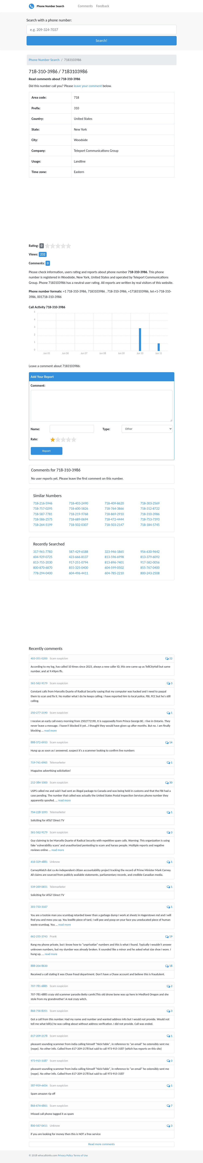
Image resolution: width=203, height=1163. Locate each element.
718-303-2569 (150, 503)
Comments (85, 6)
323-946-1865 (114, 552)
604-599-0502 (114, 568)
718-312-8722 (150, 509)
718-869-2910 (114, 514)
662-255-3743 (39, 936)
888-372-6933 (39, 742)
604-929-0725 (42, 557)
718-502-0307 (78, 525)
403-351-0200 (39, 658)
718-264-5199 (42, 525)
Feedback (102, 6)
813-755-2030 (42, 562)
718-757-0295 (42, 509)
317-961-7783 (42, 552)
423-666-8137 (78, 557)
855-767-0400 (150, 568)
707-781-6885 (39, 986)
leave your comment (88, 86)
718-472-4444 (114, 519)
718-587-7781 (42, 514)
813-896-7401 (114, 562)
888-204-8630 (39, 966)
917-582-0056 (150, 562)
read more (50, 730)
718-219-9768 (78, 514)
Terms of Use (80, 1155)
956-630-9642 (150, 552)
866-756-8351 (39, 1011)
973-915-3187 (39, 1060)
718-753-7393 (150, 519)
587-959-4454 (39, 1085)
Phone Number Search (50, 6)
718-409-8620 (114, 503)
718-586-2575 (42, 519)
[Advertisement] (101, 210)
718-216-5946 (42, 503)
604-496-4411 (78, 573)
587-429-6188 (78, 552)
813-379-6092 (150, 557)
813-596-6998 (114, 557)
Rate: (34, 439)
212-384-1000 (39, 782)
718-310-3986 (150, 514)
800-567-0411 (39, 1125)
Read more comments (101, 1144)
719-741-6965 (39, 762)
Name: (35, 429)
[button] (102, 40)
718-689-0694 (78, 519)
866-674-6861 (39, 1105)
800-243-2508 (150, 573)
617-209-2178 (39, 1036)
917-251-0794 (78, 562)
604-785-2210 (114, 573)
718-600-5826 (78, 509)
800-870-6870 (42, 568)
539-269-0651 (39, 887)
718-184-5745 (150, 525)
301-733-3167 (39, 907)
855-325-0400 (78, 568)
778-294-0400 (42, 573)
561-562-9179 (39, 683)
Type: (106, 429)
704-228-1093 (39, 812)
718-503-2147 (114, 525)
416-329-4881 (39, 862)
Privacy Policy (65, 1155)
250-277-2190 (39, 712)
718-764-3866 (114, 509)
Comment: (38, 386)
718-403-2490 (78, 503)
